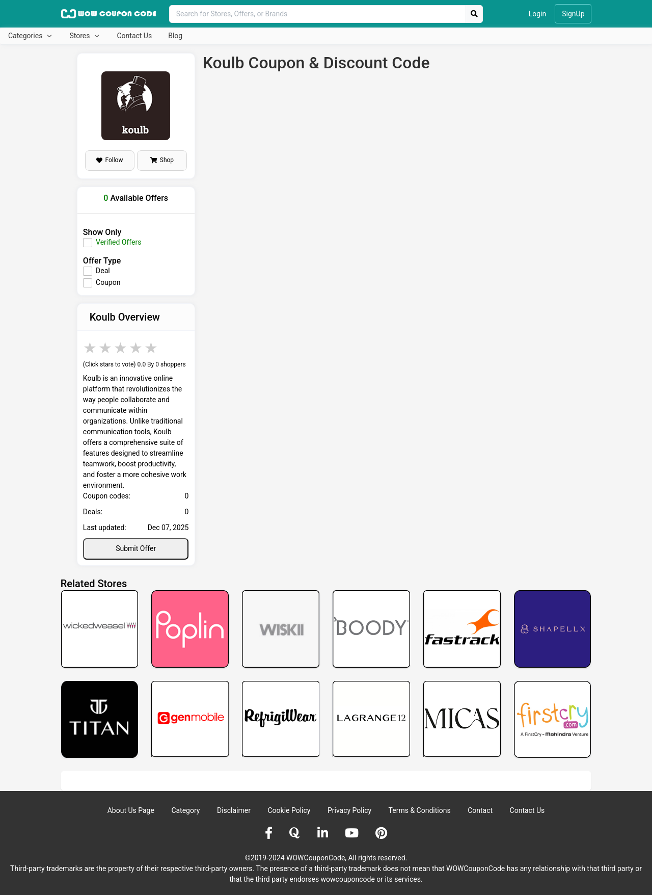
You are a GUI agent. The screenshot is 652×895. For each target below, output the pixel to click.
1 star (90, 347)
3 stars (121, 347)
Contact (480, 810)
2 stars (106, 347)
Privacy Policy (349, 810)
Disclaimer (234, 810)
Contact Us (134, 36)
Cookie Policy (288, 810)
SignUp (573, 14)
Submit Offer (136, 548)
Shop (162, 160)
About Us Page (130, 810)
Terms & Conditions (420, 810)
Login (538, 14)
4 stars (136, 347)
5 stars (151, 347)
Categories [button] (26, 36)
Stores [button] (80, 36)
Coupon (108, 282)
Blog (175, 36)
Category (185, 810)
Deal (103, 271)
